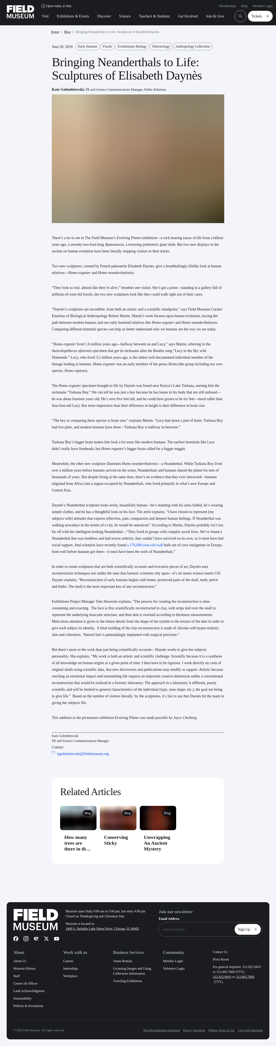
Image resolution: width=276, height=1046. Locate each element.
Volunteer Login (173, 968)
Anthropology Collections (193, 46)
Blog (67, 32)
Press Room (221, 959)
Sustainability (22, 998)
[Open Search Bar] (240, 16)
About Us (19, 961)
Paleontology (161, 46)
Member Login (263, 6)
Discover (104, 16)
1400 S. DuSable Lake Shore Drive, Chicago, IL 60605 (102, 928)
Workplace (70, 976)
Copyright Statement (250, 1030)
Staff (16, 976)
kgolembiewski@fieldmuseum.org (83, 754)
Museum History (24, 968)
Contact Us (220, 952)
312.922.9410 (222, 977)
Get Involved (188, 16)
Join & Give (215, 16)
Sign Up (248, 929)
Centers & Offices (25, 983)
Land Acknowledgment (29, 991)
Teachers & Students (154, 16)
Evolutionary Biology (132, 46)
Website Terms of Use (221, 1030)
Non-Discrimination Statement (161, 1030)
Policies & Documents (28, 1006)
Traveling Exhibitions (127, 981)
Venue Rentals (122, 961)
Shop (244, 6)
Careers (68, 961)
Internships (70, 968)
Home (55, 32)
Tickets (261, 16)
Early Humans (87, 46)
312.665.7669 (245, 977)
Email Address (169, 918)
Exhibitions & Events (73, 16)
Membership (227, 6)
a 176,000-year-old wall (145, 545)
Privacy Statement (194, 1030)
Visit (45, 16)
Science (125, 16)
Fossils (107, 46)
